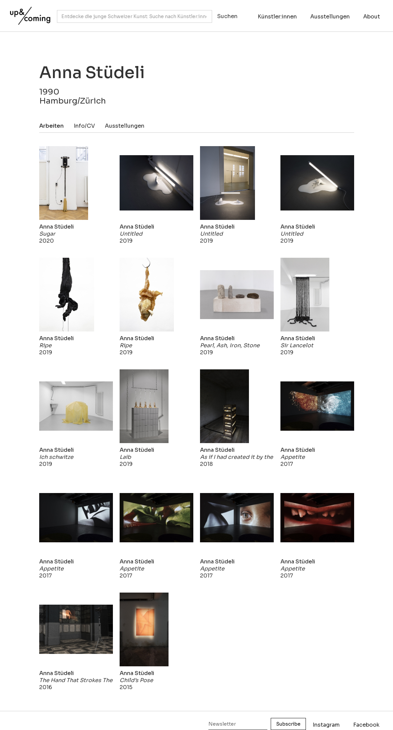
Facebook (366, 724)
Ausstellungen (330, 16)
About (371, 16)
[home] (28, 12)
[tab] (56, 125)
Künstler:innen (277, 16)
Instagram (326, 724)
